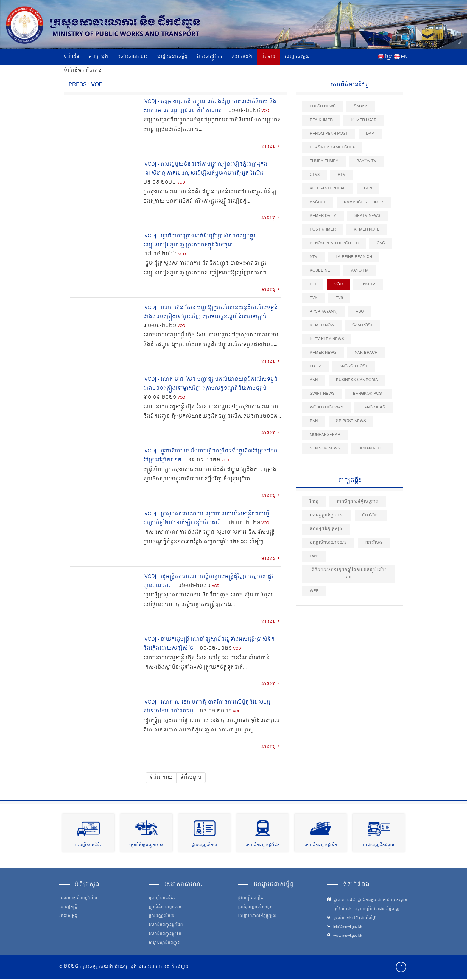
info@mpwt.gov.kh (347, 927)
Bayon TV (366, 161)
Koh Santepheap (328, 188)
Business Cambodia (357, 380)
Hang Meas (373, 407)
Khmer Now (322, 325)
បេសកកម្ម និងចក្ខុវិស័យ (78, 898)
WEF (314, 591)
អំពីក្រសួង (98, 56)
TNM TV (368, 284)
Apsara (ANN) (323, 311)
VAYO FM (359, 270)
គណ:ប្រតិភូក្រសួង (326, 529)
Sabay (360, 106)
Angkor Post (353, 366)
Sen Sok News (325, 448)
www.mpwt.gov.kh (347, 936)
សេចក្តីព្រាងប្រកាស (327, 515)
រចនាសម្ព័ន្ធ (68, 916)
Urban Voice (371, 448)
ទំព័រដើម (72, 56)
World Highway (326, 407)
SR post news (351, 421)
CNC (381, 243)
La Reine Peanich (354, 256)
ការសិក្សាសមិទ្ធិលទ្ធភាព (358, 501)
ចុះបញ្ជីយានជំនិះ (88, 845)
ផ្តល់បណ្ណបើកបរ (204, 845)
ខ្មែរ (388, 57)
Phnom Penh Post (329, 133)
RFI (313, 284)
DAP (370, 133)
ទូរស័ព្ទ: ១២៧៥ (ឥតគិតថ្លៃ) (354, 918)
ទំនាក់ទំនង (241, 56)
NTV (313, 256)
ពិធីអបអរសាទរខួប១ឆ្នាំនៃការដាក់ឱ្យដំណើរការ (349, 574)
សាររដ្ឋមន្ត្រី (68, 907)
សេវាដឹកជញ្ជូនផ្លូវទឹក (320, 845)
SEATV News (367, 215)
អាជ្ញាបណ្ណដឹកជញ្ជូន (378, 845)
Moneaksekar (325, 434)
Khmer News (323, 352)
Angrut (318, 202)
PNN (314, 421)
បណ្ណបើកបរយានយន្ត (328, 542)
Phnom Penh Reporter (334, 243)
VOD (265, 111)
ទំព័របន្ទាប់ (191, 777)
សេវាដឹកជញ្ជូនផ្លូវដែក (262, 845)
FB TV (315, 366)
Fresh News (323, 106)
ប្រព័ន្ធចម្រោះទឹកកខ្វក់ (255, 907)
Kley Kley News (327, 339)
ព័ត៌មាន (268, 56)
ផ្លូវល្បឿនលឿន (250, 898)
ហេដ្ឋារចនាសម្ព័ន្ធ (172, 56)
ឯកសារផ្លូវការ (209, 56)
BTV (341, 174)
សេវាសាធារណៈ (132, 56)
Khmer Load (363, 120)
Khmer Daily (323, 215)
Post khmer (323, 229)
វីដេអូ (314, 501)
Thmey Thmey (324, 161)
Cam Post (362, 325)
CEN (368, 188)
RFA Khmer (321, 120)
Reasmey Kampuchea (332, 147)
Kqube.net (321, 270)
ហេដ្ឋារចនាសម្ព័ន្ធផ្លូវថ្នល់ (257, 916)
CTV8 (315, 174)
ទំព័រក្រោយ (161, 777)
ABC (360, 311)
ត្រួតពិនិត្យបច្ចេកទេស (146, 845)
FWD (314, 556)
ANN (314, 380)
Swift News (322, 393)
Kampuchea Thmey (364, 202)
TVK (313, 298)
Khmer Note (367, 229)
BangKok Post (368, 393)
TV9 (339, 298)
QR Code (371, 515)
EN (404, 57)
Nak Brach (366, 352)
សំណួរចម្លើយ (297, 56)
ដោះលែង (373, 542)
